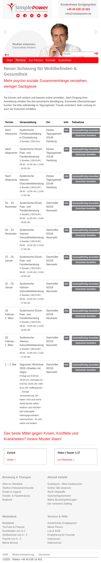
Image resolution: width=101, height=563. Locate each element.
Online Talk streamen (59, 488)
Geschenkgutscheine (59, 495)
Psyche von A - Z (11, 538)
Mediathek (8, 523)
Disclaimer (44, 554)
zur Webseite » (66, 459)
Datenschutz (54, 542)
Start (9, 60)
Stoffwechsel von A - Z (14, 535)
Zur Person (36, 60)
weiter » (11, 459)
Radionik (7, 499)
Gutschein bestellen (85, 135)
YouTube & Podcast (13, 527)
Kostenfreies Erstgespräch (62, 523)
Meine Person (55, 527)
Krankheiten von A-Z (13, 531)
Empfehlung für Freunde (61, 535)
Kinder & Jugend (11, 491)
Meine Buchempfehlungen (62, 499)
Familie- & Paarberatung (16, 495)
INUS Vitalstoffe (56, 491)
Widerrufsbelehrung (23, 554)
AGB (5, 554)
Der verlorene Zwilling (59, 503)
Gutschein (64, 60)
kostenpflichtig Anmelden (86, 130)
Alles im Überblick (12, 484)
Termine (20, 60)
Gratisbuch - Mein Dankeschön (64, 484)
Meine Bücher (10, 542)
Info (67, 130)
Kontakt (50, 60)
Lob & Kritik (53, 531)
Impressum (53, 538)
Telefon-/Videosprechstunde (18, 488)
